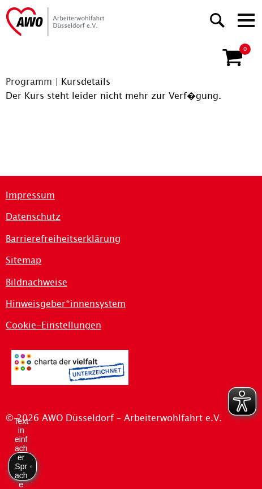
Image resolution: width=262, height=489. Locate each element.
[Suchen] (217, 19)
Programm (29, 82)
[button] (232, 57)
